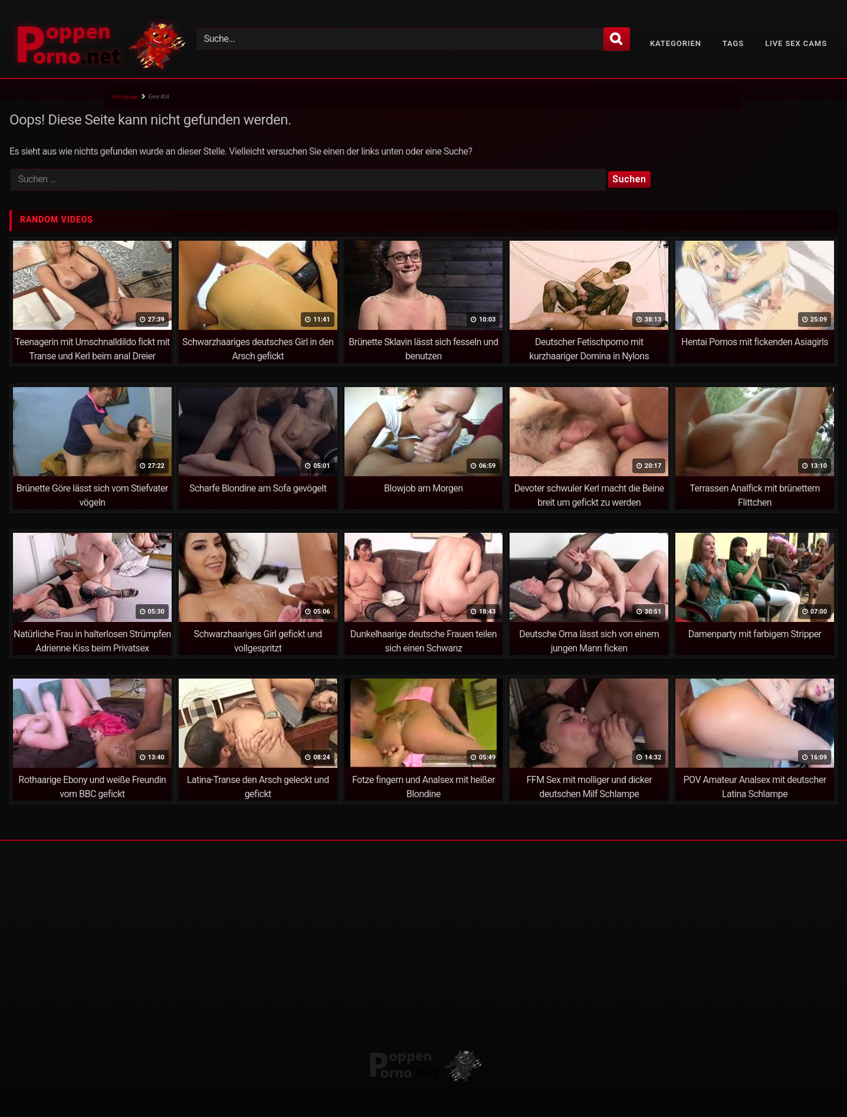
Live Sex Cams (796, 43)
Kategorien (675, 43)
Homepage (124, 96)
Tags (733, 43)
